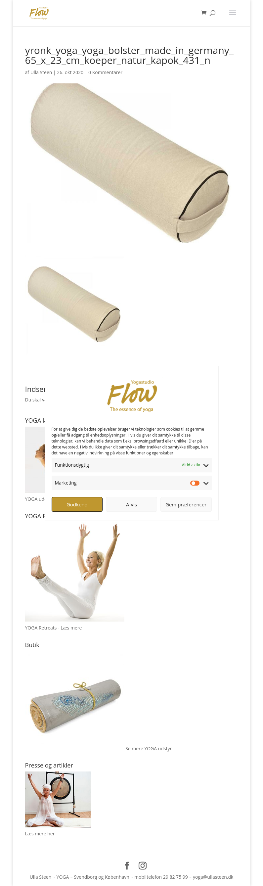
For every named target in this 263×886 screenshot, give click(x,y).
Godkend (77, 504)
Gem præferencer (185, 504)
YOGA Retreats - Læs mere (53, 628)
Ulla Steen (41, 72)
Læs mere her (40, 833)
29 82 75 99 (175, 877)
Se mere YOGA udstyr (148, 748)
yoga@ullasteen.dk (213, 877)
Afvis (131, 504)
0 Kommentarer (105, 72)
